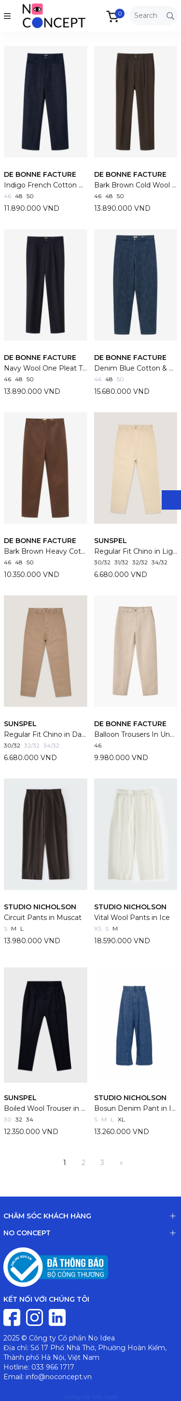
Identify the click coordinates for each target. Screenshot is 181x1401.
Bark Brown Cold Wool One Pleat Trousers (136, 185)
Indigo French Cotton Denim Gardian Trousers (45, 185)
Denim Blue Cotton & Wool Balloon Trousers (136, 368)
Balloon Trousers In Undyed (136, 734)
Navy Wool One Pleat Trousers (45, 368)
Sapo (110, 1396)
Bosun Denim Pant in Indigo (136, 1108)
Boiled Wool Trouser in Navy (45, 1108)
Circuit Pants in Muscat (43, 917)
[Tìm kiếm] (170, 16)
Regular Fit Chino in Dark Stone (45, 734)
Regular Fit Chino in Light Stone (136, 551)
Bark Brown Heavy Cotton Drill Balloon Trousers (45, 551)
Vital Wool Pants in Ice (132, 917)
